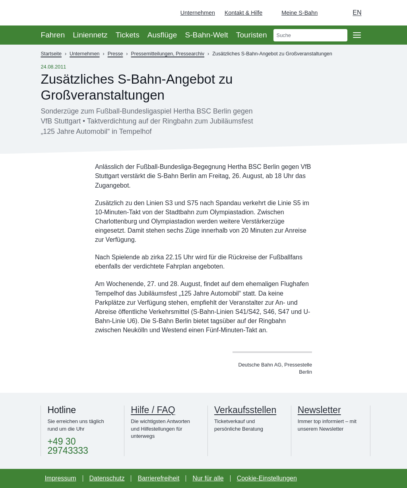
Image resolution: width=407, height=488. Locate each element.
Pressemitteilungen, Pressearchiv (168, 54)
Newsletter (319, 410)
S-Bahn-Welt (206, 35)
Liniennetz (90, 35)
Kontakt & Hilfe (243, 13)
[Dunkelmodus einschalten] (331, 13)
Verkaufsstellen (245, 410)
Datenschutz (107, 478)
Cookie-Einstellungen (267, 478)
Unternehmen (197, 13)
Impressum (60, 478)
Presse (115, 54)
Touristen (251, 35)
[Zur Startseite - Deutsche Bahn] (389, 13)
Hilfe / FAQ (153, 410)
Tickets (128, 35)
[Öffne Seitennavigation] (356, 35)
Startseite (51, 54)
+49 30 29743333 (67, 446)
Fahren (53, 35)
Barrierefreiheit (158, 478)
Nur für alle (207, 478)
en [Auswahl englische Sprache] (357, 12)
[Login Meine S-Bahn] (295, 13)
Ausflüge (162, 35)
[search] (310, 35)
